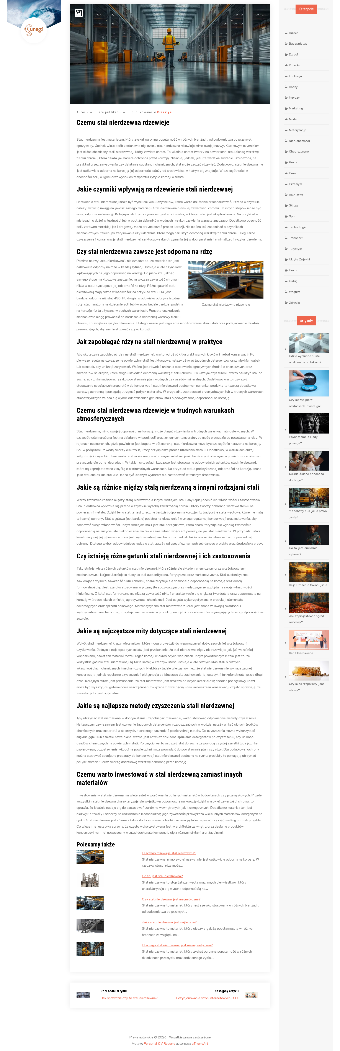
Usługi (293, 281)
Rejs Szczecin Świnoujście (308, 585)
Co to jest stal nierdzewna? (162, 876)
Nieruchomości (299, 141)
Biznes (294, 33)
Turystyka (295, 249)
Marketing (296, 108)
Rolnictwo (296, 195)
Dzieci (293, 54)
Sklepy (294, 205)
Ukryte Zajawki (299, 259)
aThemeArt (200, 1043)
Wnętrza (295, 292)
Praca (293, 162)
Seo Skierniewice (301, 653)
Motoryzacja (297, 130)
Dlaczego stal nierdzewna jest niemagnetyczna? (177, 945)
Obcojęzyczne (299, 151)
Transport (296, 238)
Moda (293, 119)
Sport (293, 216)
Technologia (298, 227)
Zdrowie (294, 303)
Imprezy (294, 97)
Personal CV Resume (159, 1043)
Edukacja (295, 76)
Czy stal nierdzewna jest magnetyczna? (171, 899)
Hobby (293, 87)
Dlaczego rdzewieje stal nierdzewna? (169, 853)
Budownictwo (298, 43)
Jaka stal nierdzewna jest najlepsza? (169, 922)
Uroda (293, 270)
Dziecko (294, 65)
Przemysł (165, 112)
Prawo (293, 173)
